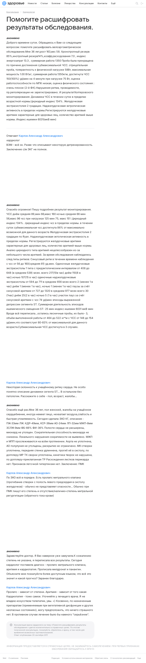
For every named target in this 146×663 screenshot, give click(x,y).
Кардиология (29, 12)
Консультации (12, 12)
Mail (4, 658)
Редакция (56, 658)
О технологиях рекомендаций (122, 658)
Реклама (24, 658)
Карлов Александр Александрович (41, 135)
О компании (13, 658)
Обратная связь (101, 658)
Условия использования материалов (77, 658)
